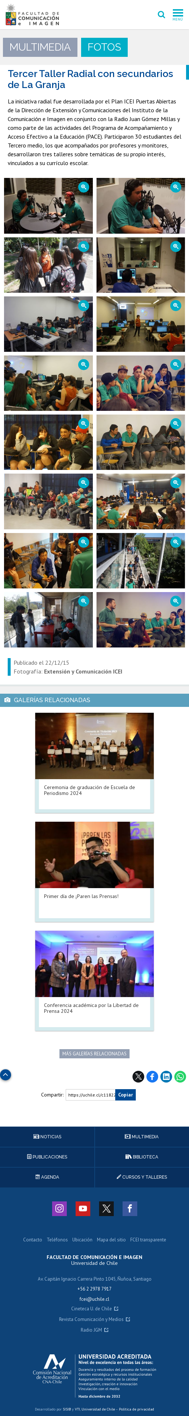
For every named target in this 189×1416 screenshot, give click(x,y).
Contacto (32, 1240)
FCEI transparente (148, 1240)
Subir (5, 1072)
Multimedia (142, 1136)
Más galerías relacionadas (94, 1054)
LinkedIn (166, 1076)
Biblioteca (142, 1157)
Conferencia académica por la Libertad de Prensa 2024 (91, 1008)
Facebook (152, 1076)
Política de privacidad (136, 1409)
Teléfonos (57, 1240)
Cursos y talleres (142, 1177)
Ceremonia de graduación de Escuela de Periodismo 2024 (89, 790)
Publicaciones (47, 1157)
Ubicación (82, 1240)
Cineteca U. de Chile (91, 1309)
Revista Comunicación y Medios (91, 1319)
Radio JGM (91, 1330)
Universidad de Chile (98, 1409)
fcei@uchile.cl (94, 1299)
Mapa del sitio (111, 1240)
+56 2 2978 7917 (94, 1289)
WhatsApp (180, 1076)
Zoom (39, 181)
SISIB (67, 1409)
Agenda (47, 1177)
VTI (77, 1409)
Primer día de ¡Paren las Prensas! (81, 896)
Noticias (47, 1136)
